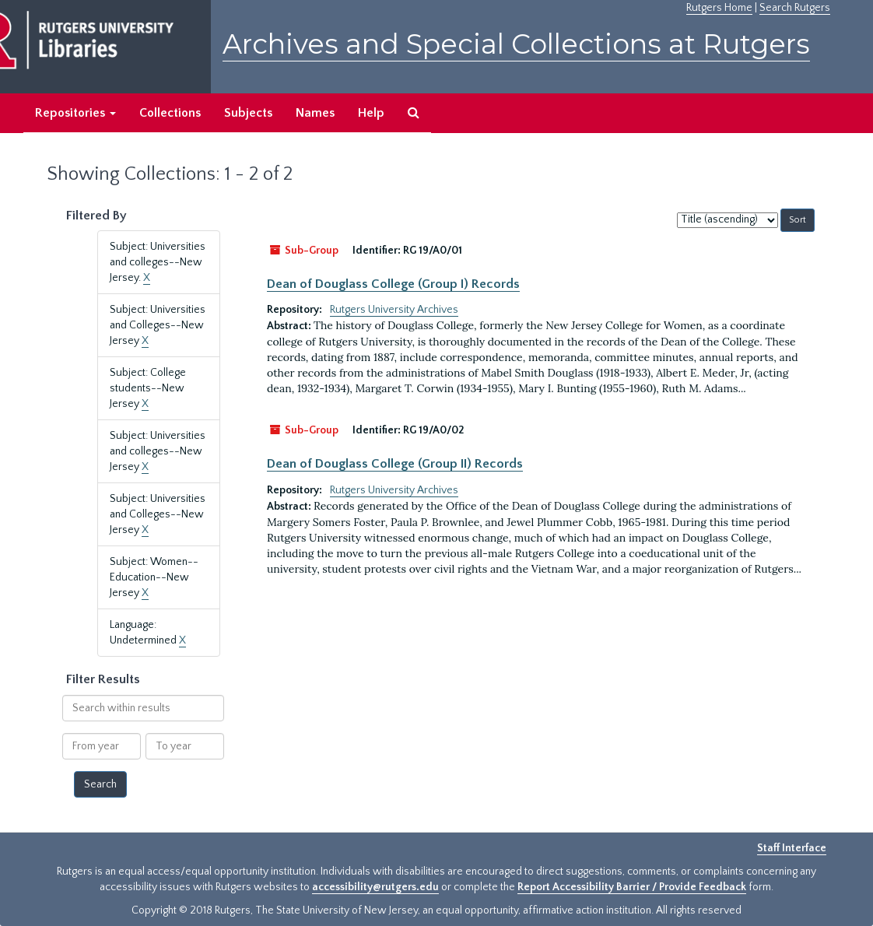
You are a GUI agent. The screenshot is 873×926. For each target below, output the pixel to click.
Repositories (75, 113)
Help (371, 113)
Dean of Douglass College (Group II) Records (395, 464)
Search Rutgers (794, 8)
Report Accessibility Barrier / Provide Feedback (631, 887)
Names (315, 113)
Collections (170, 113)
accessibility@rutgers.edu (375, 887)
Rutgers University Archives (394, 309)
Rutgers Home (719, 8)
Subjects (248, 113)
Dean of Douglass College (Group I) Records (393, 284)
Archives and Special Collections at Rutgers (516, 44)
